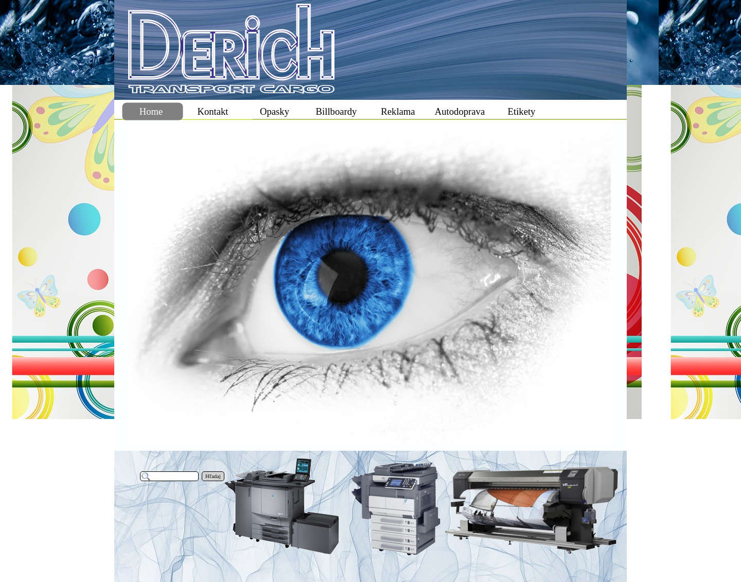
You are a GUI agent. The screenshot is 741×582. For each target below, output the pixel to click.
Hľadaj (213, 476)
